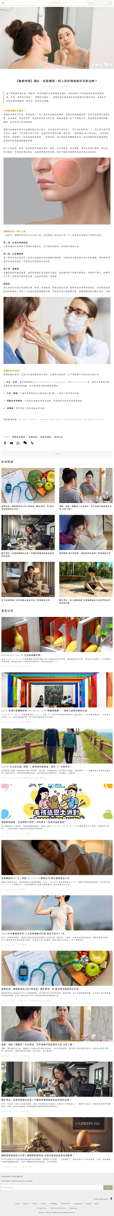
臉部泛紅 (59, 437)
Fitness (23, 890)
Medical (68, 86)
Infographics (27, 778)
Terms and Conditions (58, 1208)
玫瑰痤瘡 (33, 437)
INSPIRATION (65, 1203)
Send (108, 1187)
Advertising (73, 1208)
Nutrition (27, 1167)
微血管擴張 (46, 437)
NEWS (97, 1203)
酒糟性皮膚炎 (18, 437)
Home (17, 1203)
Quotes (88, 1203)
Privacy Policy (42, 1208)
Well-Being (25, 666)
